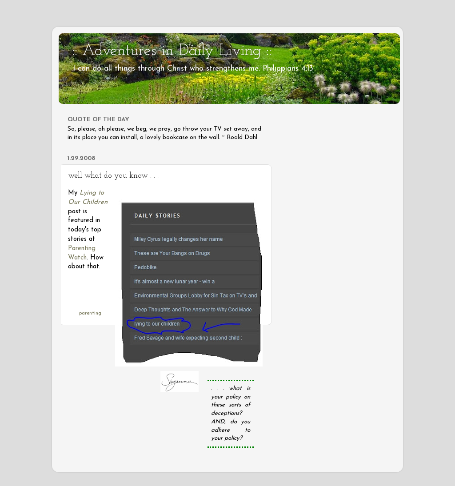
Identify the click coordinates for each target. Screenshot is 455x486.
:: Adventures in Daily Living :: (171, 51)
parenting (90, 313)
